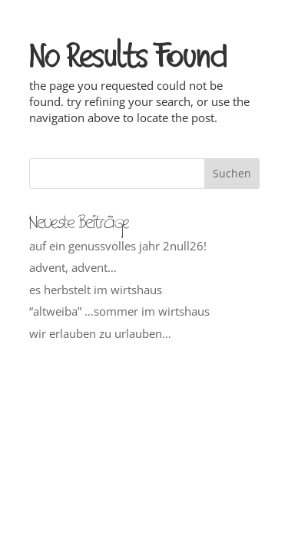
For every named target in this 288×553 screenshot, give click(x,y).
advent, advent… (73, 267)
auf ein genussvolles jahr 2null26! (118, 245)
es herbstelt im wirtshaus (95, 289)
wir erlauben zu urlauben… (100, 333)
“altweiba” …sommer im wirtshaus (119, 311)
